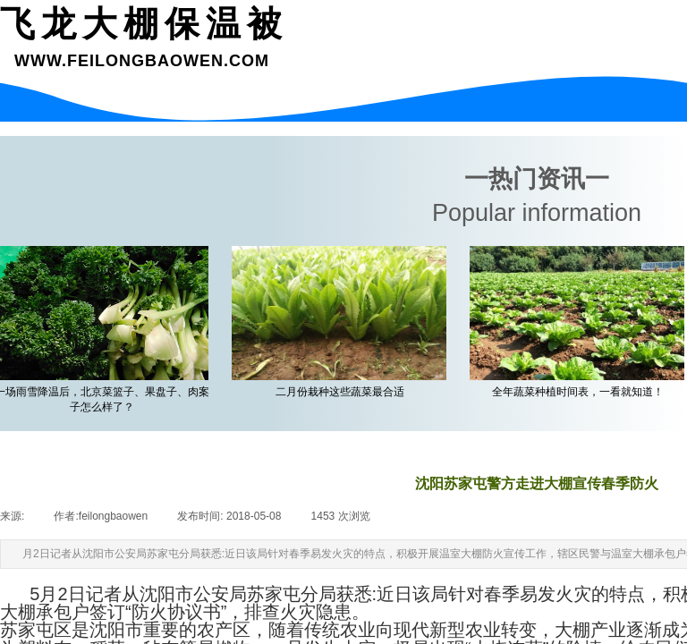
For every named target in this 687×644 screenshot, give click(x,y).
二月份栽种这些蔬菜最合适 (342, 392)
